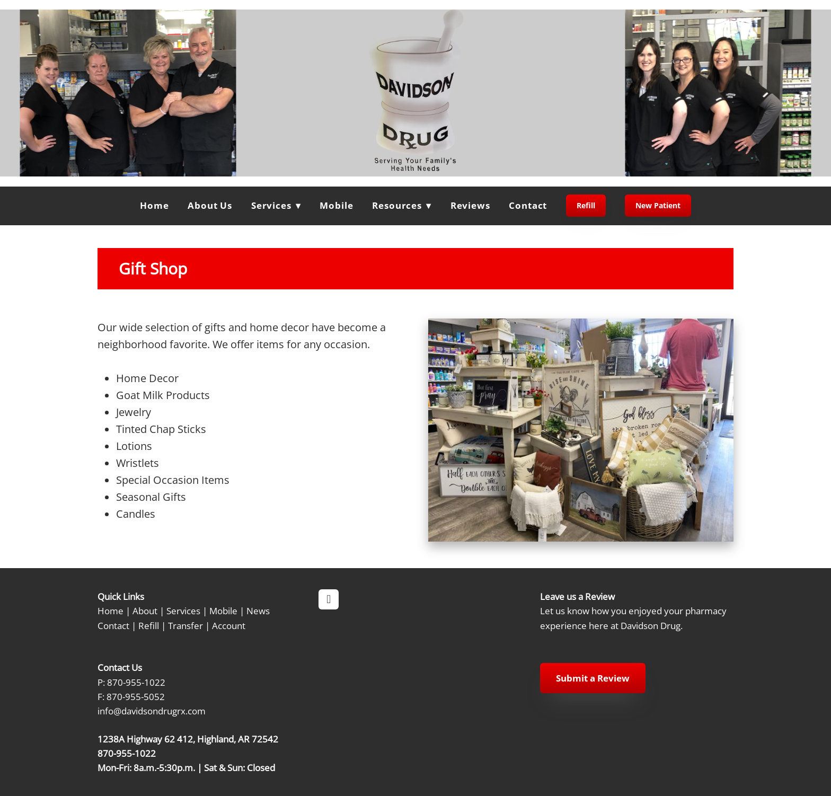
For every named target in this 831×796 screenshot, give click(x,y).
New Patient (657, 205)
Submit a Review (593, 678)
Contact (528, 205)
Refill (586, 205)
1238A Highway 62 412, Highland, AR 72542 (188, 738)
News (258, 610)
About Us (210, 205)
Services (183, 610)
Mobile (336, 205)
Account (228, 625)
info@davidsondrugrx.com (152, 710)
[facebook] (329, 599)
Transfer (185, 625)
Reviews (470, 205)
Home (154, 205)
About (144, 610)
